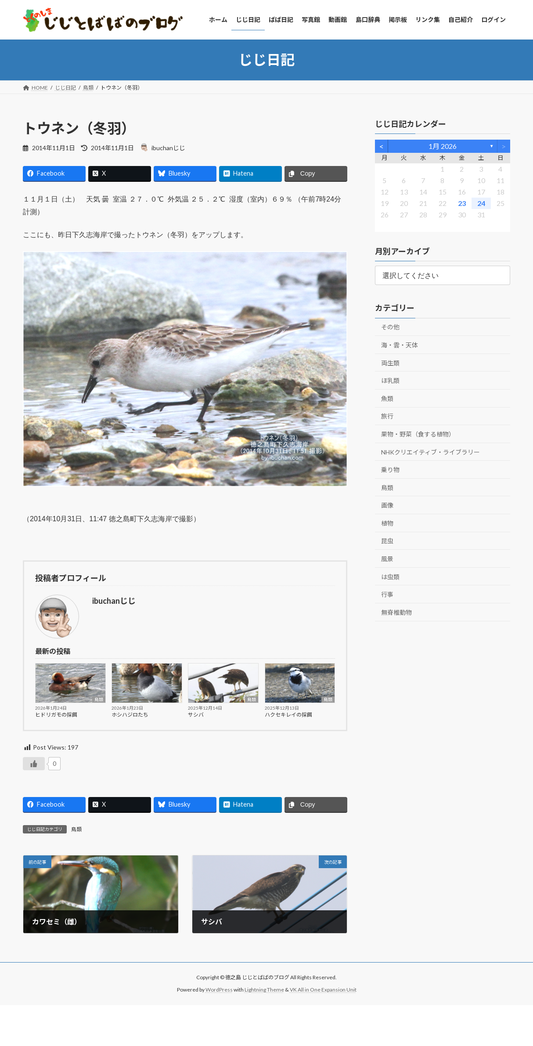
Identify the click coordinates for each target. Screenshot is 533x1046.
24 (481, 202)
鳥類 (98, 699)
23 (462, 202)
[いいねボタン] (34, 763)
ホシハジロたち (130, 714)
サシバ (196, 714)
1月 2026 (443, 146)
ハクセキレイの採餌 (288, 714)
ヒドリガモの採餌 (56, 714)
